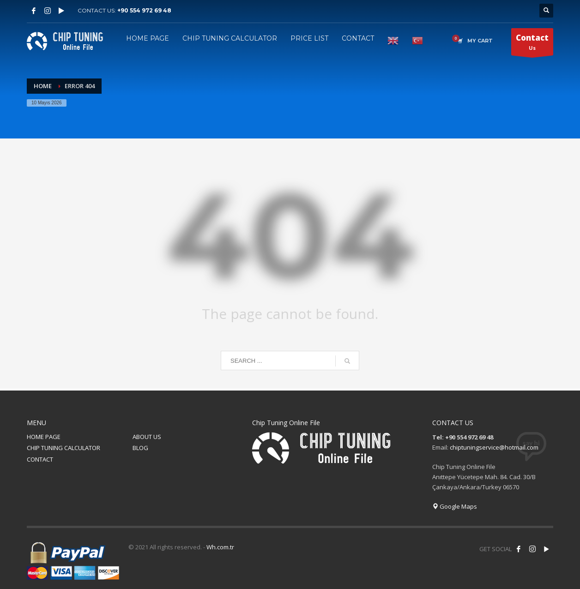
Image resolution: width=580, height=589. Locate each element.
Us (532, 43)
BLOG (140, 448)
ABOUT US (147, 437)
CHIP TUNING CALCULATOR (63, 448)
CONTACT (40, 459)
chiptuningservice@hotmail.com (494, 447)
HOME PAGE (43, 437)
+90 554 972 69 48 (144, 10)
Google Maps (454, 506)
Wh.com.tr (220, 547)
